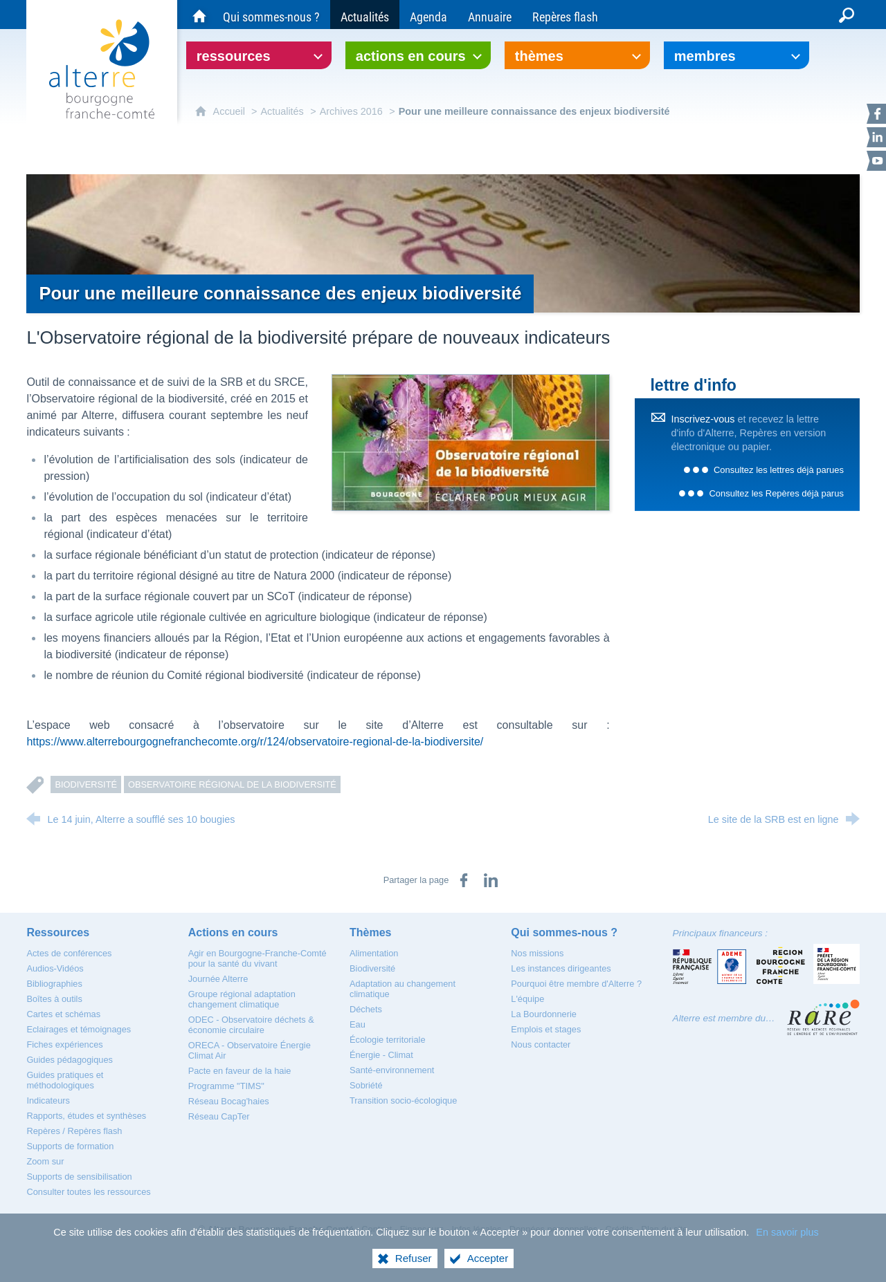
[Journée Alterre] (218, 979)
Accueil (230, 111)
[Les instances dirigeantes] (561, 968)
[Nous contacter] (540, 1044)
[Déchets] (366, 1009)
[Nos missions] (537, 953)
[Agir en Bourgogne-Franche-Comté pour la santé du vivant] (257, 958)
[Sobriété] (366, 1085)
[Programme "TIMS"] (226, 1086)
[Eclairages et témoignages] (78, 1029)
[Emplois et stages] (546, 1029)
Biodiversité (86, 784)
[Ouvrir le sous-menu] (259, 55)
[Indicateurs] (48, 1100)
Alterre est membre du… (724, 1018)
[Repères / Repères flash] (74, 1131)
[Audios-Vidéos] (54, 968)
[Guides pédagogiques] (69, 1060)
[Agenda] (428, 14)
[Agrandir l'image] (471, 441)
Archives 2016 (351, 111)
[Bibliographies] (54, 983)
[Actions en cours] (233, 932)
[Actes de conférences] (68, 953)
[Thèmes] (370, 932)
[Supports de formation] (70, 1146)
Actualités (281, 111)
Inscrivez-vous (702, 419)
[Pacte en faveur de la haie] (239, 1071)
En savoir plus (787, 1244)
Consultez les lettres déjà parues (779, 470)
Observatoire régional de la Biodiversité (232, 784)
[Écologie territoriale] (388, 1039)
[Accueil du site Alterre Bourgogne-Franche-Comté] (199, 14)
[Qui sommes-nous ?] (271, 14)
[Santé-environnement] (392, 1070)
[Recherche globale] (846, 14)
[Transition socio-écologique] (403, 1100)
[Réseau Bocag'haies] (228, 1101)
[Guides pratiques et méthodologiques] (64, 1080)
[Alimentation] (374, 953)
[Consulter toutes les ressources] (88, 1192)
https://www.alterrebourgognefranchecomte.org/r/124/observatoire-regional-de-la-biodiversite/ (254, 741)
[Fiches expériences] (64, 1044)
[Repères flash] (565, 14)
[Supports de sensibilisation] (79, 1176)
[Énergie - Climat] (381, 1055)
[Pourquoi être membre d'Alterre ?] (576, 983)
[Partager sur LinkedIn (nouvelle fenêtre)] (491, 880)
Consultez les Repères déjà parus (776, 493)
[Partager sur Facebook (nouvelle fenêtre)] (464, 880)
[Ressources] (57, 932)
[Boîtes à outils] (54, 999)
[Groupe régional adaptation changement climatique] (242, 999)
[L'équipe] (527, 999)
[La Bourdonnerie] (544, 1014)
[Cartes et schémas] (63, 1014)
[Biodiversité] (372, 968)
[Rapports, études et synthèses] (86, 1116)
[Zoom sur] (45, 1161)
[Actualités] (364, 14)
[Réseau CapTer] (219, 1116)
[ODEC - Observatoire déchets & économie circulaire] (251, 1024)
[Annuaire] (490, 14)
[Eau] (357, 1024)
